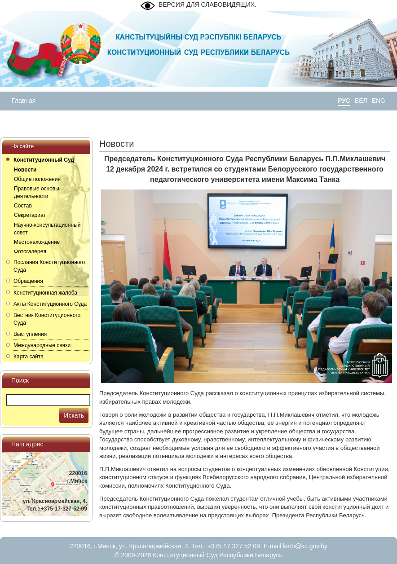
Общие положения (37, 179)
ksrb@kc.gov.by (305, 546)
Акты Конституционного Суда (50, 304)
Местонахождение (37, 242)
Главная (23, 100)
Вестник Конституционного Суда (46, 319)
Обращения (28, 281)
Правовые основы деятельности (36, 192)
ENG (378, 100)
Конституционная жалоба (45, 293)
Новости (25, 170)
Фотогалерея (30, 251)
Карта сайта (28, 356)
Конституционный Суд (43, 160)
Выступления (30, 334)
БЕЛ (361, 100)
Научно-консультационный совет (47, 229)
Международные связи (42, 345)
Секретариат (30, 215)
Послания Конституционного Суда (49, 266)
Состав (23, 206)
